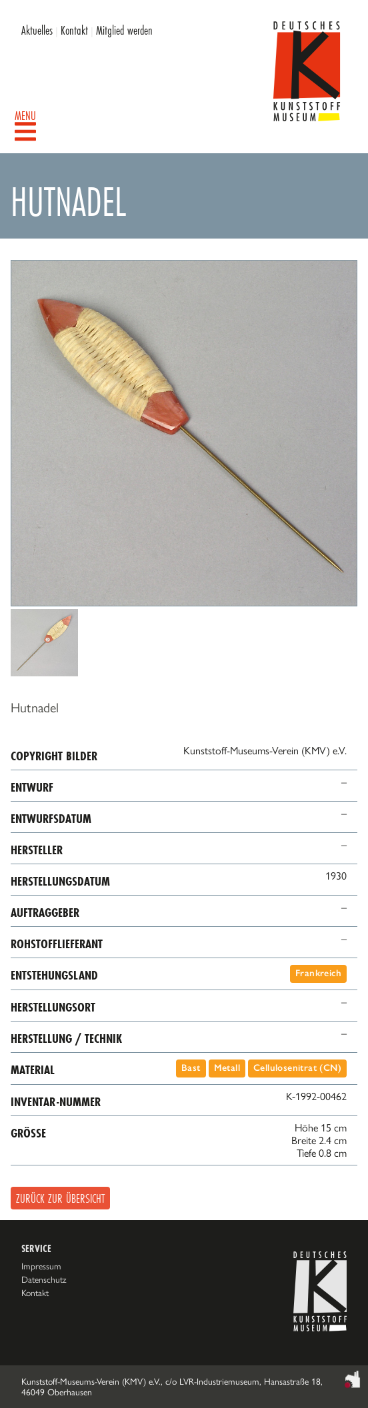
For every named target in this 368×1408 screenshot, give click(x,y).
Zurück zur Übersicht (60, 1198)
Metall (227, 1067)
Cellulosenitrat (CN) (297, 1067)
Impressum (41, 1266)
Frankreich (318, 973)
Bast (191, 1067)
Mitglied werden (124, 30)
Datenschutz (44, 1279)
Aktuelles (37, 30)
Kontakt (74, 30)
